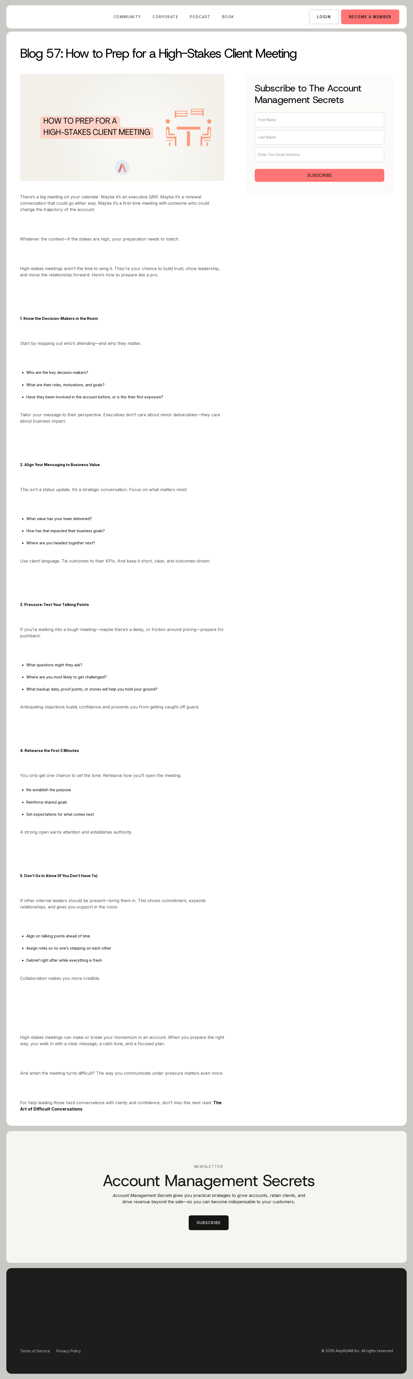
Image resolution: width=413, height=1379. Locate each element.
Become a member (370, 16)
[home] (29, 17)
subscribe (212, 1222)
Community (127, 16)
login (324, 16)
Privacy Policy (68, 1351)
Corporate (165, 16)
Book (228, 16)
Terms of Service (35, 1351)
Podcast (200, 16)
